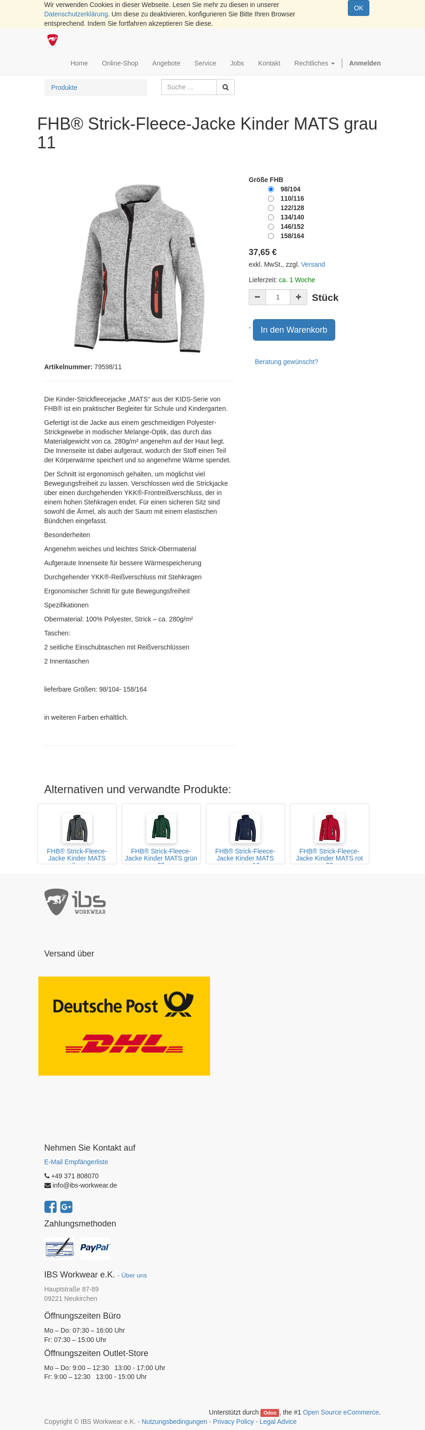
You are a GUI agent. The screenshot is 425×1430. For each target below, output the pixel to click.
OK (358, 8)
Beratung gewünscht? (286, 361)
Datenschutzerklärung (76, 14)
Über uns (134, 1275)
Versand (313, 264)
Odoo (270, 1412)
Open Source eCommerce (341, 1412)
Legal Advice (277, 1421)
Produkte (64, 87)
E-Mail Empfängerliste (76, 1162)
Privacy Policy (233, 1421)
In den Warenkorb (294, 330)
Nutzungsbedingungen (174, 1421)
